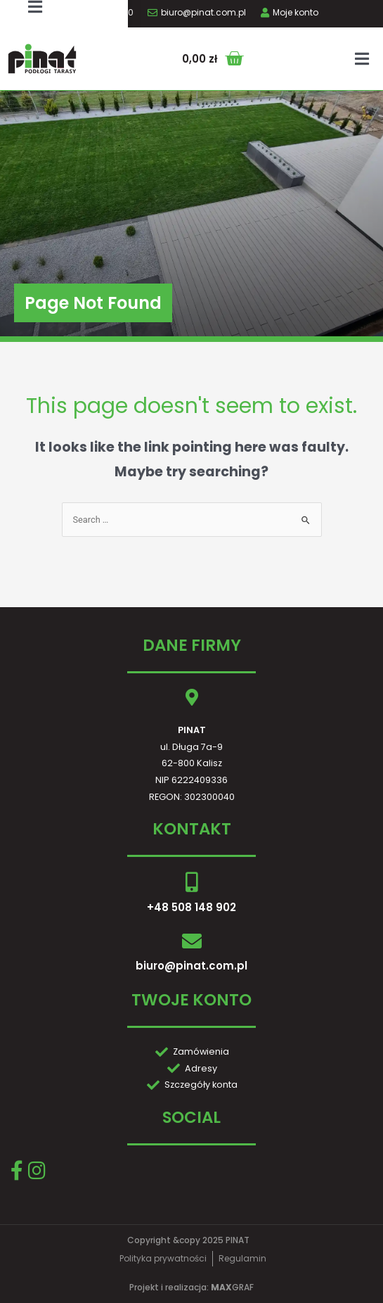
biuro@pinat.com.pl (191, 965)
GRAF (232, 1287)
